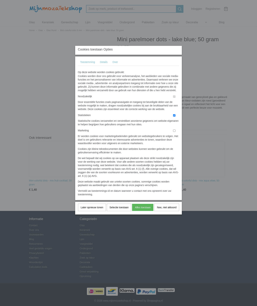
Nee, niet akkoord (166, 214)
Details (104, 69)
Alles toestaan (143, 214)
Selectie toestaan (118, 214)
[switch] (174, 103)
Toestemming (87, 69)
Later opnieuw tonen (92, 214)
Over (115, 69)
